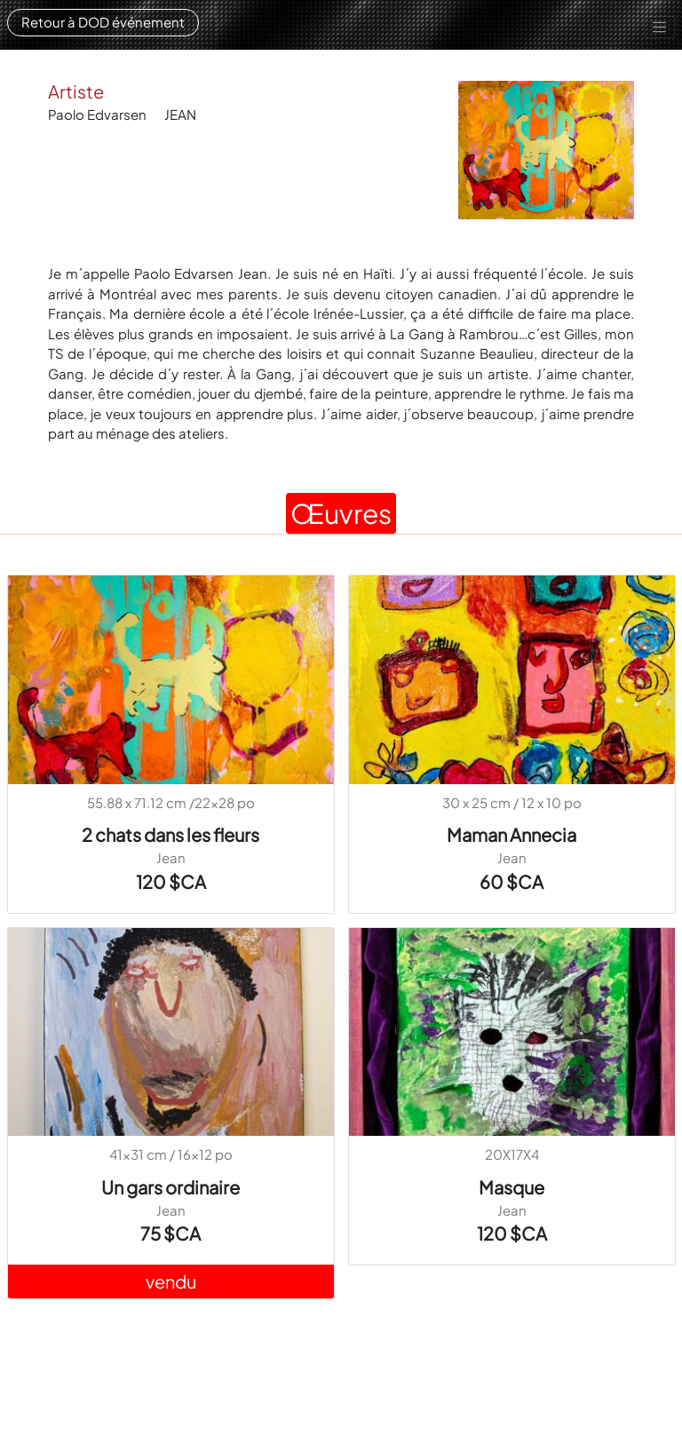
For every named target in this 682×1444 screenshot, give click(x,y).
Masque (511, 1187)
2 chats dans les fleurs (170, 834)
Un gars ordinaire (170, 1187)
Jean (171, 857)
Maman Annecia (511, 834)
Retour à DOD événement (103, 21)
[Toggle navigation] (660, 27)
